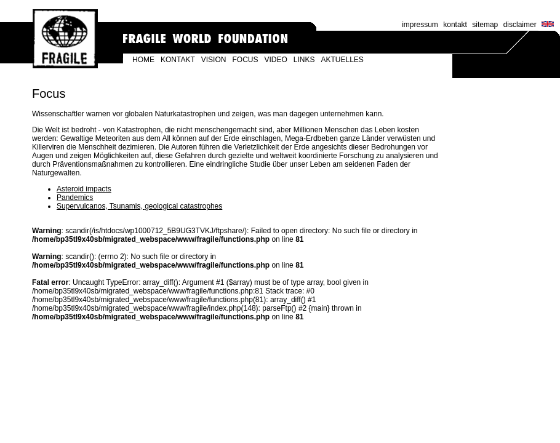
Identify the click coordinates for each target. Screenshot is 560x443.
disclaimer (520, 24)
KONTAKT (178, 59)
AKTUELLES (342, 59)
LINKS (304, 59)
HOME (143, 59)
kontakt (455, 24)
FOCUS (245, 59)
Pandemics (75, 197)
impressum (420, 24)
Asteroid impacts (84, 189)
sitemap (485, 24)
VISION (213, 59)
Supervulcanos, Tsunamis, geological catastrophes (139, 206)
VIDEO (275, 59)
